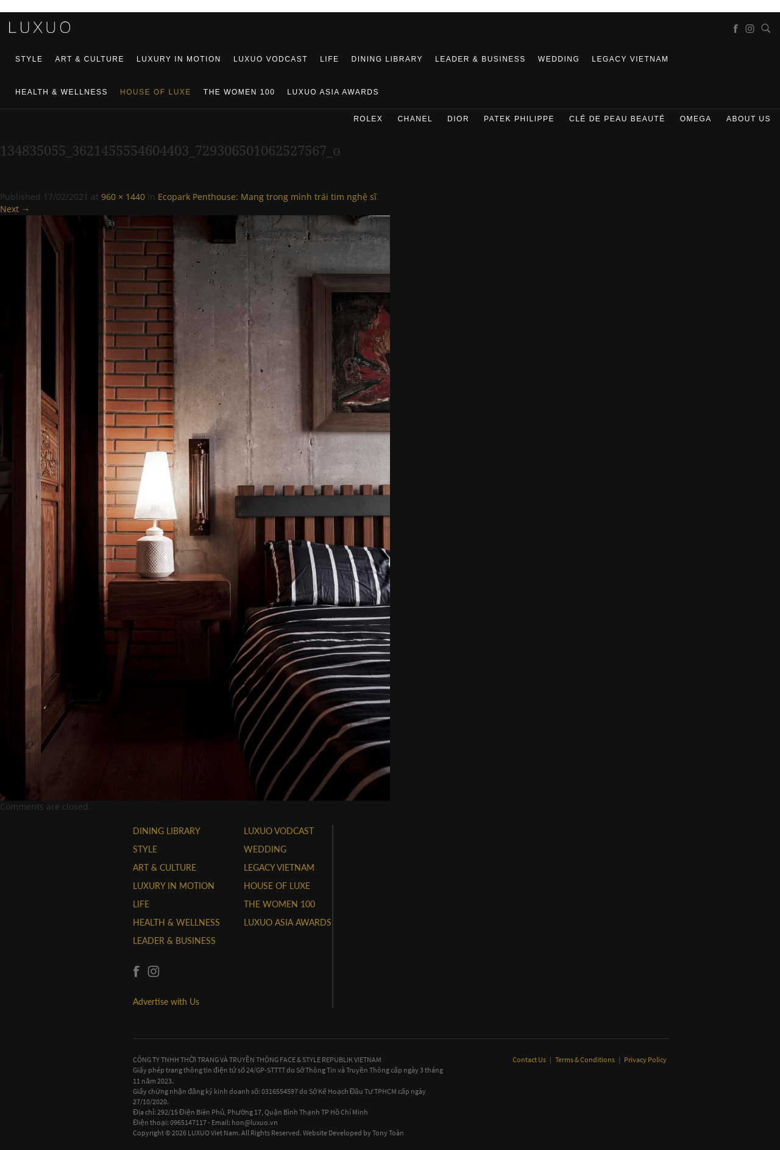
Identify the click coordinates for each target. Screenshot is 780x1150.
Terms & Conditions (586, 1059)
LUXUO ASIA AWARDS (333, 92)
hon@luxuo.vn (255, 1122)
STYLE (29, 59)
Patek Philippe (519, 119)
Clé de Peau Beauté (617, 119)
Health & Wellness (61, 92)
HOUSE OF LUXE (155, 92)
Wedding (559, 59)
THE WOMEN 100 (239, 92)
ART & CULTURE (90, 59)
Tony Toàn (388, 1132)
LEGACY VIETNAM (630, 59)
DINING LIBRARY (387, 59)
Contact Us (530, 1059)
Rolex (368, 119)
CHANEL (415, 119)
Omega (696, 119)
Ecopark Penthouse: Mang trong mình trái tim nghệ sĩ (267, 196)
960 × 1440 (123, 196)
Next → (15, 209)
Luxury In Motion (178, 59)
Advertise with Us (166, 1001)
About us (748, 119)
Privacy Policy (645, 1059)
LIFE (329, 59)
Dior (458, 119)
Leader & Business (480, 59)
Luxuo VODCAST (270, 59)
